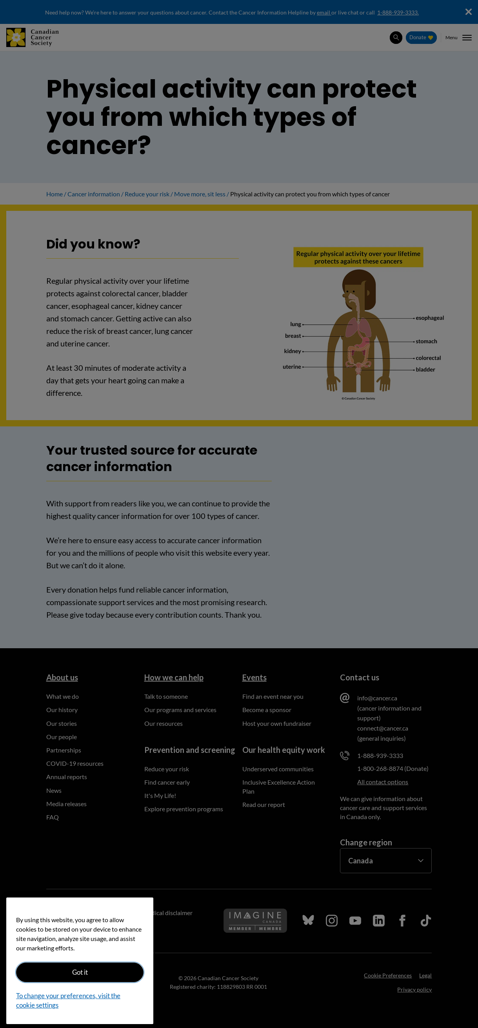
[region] (79, 960)
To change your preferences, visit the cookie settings (68, 1000)
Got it (80, 972)
